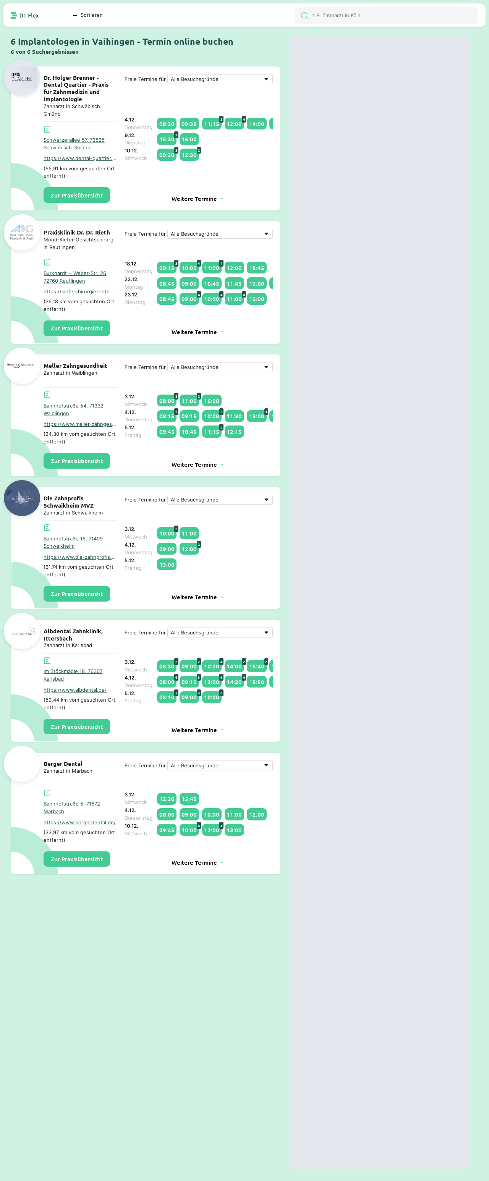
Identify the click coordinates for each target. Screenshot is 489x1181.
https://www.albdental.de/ (75, 690)
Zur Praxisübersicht (77, 195)
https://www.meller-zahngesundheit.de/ (80, 424)
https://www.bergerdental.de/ (80, 822)
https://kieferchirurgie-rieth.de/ (80, 291)
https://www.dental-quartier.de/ (80, 158)
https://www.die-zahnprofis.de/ (80, 557)
